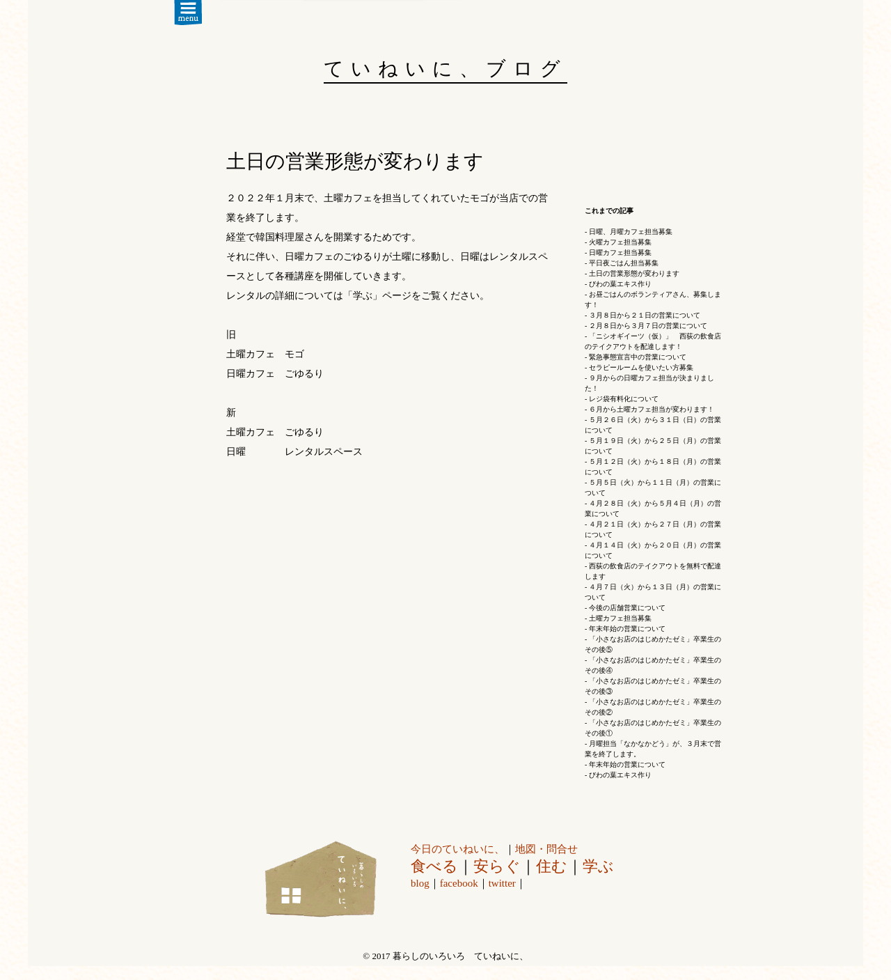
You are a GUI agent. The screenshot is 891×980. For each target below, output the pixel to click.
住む (551, 866)
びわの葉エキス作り (620, 284)
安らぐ (497, 866)
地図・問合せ (546, 849)
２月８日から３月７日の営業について (648, 325)
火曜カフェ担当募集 (620, 242)
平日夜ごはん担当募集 (624, 263)
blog (420, 883)
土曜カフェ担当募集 (620, 618)
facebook (459, 883)
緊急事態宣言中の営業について (637, 357)
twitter (502, 883)
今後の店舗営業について (627, 608)
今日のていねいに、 (458, 849)
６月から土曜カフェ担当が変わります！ (651, 409)
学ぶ (598, 866)
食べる (434, 866)
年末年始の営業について (627, 628)
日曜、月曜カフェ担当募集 (630, 231)
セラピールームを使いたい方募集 (641, 367)
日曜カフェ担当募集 (620, 252)
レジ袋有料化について (624, 399)
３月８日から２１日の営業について (644, 315)
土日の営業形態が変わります (634, 273)
